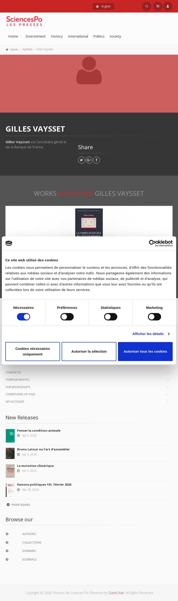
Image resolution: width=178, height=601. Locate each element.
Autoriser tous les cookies (145, 351)
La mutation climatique (35, 466)
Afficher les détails (148, 334)
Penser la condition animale (38, 430)
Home (13, 36)
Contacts (13, 372)
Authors (27, 49)
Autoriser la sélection (89, 351)
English (103, 6)
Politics (99, 36)
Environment (35, 36)
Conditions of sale (20, 394)
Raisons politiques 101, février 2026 (44, 484)
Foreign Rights (17, 379)
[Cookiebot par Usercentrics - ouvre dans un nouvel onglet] (152, 243)
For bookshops (18, 387)
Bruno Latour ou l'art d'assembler (43, 449)
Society (115, 36)
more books (18, 504)
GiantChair (116, 593)
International (78, 36)
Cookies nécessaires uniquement (33, 351)
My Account (15, 401)
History (57, 36)
